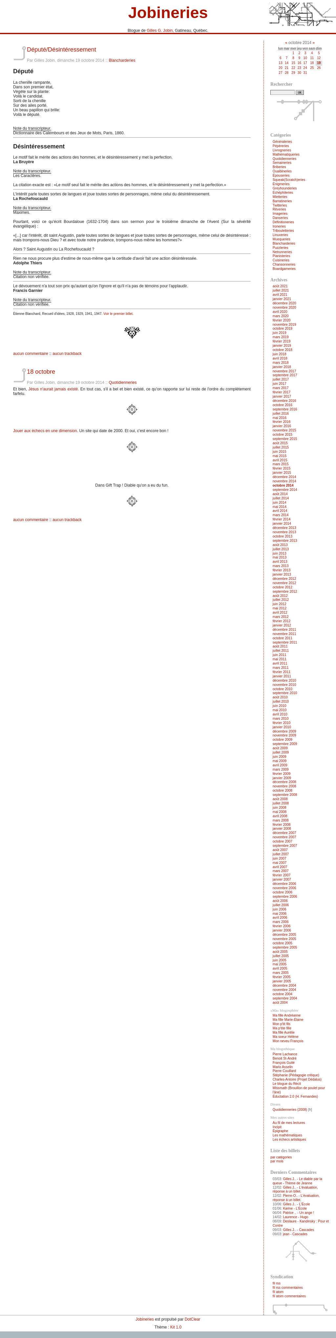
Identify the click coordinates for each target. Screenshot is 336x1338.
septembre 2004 (285, 998)
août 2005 (280, 952)
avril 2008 (280, 816)
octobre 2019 (282, 328)
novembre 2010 (284, 685)
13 (280, 63)
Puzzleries (280, 248)
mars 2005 (281, 973)
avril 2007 (280, 867)
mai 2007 (280, 863)
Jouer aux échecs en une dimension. (45, 430)
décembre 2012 (284, 579)
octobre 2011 (282, 638)
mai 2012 (280, 608)
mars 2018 (281, 362)
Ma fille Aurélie (284, 1032)
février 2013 (282, 570)
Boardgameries (284, 269)
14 (286, 63)
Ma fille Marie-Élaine (288, 1019)
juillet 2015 (281, 447)
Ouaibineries (282, 171)
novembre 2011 (284, 634)
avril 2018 (280, 358)
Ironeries (279, 226)
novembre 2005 (284, 939)
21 (286, 68)
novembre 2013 (284, 532)
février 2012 (282, 621)
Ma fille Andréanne (287, 1015)
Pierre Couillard (284, 1071)
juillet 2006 (281, 905)
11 (312, 58)
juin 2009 (279, 756)
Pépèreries (281, 146)
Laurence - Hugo (295, 1217)
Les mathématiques (287, 1135)
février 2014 (282, 519)
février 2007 (282, 875)
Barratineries (282, 201)
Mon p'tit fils (281, 1024)
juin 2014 (279, 502)
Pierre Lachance (285, 1054)
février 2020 (282, 320)
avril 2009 (280, 765)
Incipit (277, 1127)
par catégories (281, 1157)
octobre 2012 (282, 587)
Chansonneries (284, 264)
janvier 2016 (282, 426)
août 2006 (280, 901)
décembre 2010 (284, 680)
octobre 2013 (282, 536)
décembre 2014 (284, 477)
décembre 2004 (284, 985)
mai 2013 (280, 557)
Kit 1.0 (175, 1327)
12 (319, 58)
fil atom (278, 1292)
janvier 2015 (282, 472)
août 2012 (280, 596)
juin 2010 (279, 706)
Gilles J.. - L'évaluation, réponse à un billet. (295, 1190)
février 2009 (282, 774)
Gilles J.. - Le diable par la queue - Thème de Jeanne (297, 1181)
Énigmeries (281, 184)
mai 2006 (280, 913)
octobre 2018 (282, 350)
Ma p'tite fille (282, 1028)
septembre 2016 (285, 409)
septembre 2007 (285, 845)
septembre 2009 (285, 744)
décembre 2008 (284, 782)
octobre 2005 (282, 943)
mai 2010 (280, 710)
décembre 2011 (284, 629)
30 (299, 73)
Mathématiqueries (286, 154)
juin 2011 (279, 655)
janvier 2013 (282, 574)
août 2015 (280, 443)
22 (293, 68)
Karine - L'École (295, 1208)
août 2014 (280, 494)
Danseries (280, 218)
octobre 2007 (282, 841)
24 (305, 68)
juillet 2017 (281, 379)
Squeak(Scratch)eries (289, 180)
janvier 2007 (282, 879)
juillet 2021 (281, 290)
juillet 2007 (281, 854)
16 (299, 63)
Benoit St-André (285, 1058)
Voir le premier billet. (118, 314)
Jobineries (168, 12)
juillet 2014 (281, 498)
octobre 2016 (282, 405)
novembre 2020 (284, 307)
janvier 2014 (282, 523)
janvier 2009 (282, 778)
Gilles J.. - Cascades (298, 1230)
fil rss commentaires (288, 1287)
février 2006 (282, 926)
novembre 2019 (284, 324)
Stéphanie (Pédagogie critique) (296, 1075)
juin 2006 (279, 909)
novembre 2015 (284, 430)
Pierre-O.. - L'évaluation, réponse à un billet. (296, 1198)
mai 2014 (280, 507)
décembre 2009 (284, 731)
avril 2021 (280, 294)
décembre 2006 (284, 884)
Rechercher (281, 84)
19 (319, 63)
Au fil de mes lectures (289, 1123)
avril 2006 (280, 917)
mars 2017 (281, 388)
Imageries (280, 213)
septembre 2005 (285, 947)
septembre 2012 (285, 591)
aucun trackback (67, 353)
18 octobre (41, 371)
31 (305, 73)
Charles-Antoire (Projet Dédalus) (297, 1079)
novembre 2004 (284, 990)
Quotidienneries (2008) (290, 1109)
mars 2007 (281, 871)
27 (280, 73)
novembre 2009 (284, 735)
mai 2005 (280, 964)
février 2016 (282, 422)
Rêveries (279, 209)
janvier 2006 (282, 930)
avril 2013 (280, 561)
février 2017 (282, 392)
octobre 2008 (282, 790)
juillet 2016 (281, 413)
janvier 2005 (282, 981)
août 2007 (280, 850)
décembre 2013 (284, 528)
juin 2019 (279, 333)
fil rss (277, 1283)
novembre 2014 (284, 481)
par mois (277, 1161)
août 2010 (280, 697)
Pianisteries (281, 256)
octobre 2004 (282, 994)
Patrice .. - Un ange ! (298, 1213)
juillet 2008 (281, 803)
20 (280, 68)
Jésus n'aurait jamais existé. (53, 389)
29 (293, 73)
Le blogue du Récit (287, 1084)
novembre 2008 (284, 786)
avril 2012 (280, 612)
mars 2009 (281, 769)
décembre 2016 (284, 401)
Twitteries (280, 205)
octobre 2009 (282, 739)
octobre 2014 (283, 485)
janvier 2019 (282, 345)
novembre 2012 (284, 583)
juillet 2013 (281, 549)
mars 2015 (281, 464)
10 (305, 58)
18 (312, 63)
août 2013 (280, 545)
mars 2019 (281, 337)
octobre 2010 (282, 689)
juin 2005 (279, 960)
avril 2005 (280, 968)
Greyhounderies (285, 188)
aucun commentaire (30, 353)
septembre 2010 (285, 693)
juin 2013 (279, 553)
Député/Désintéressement (61, 49)
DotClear (192, 1319)
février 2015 (282, 468)
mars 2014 (281, 515)
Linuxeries (280, 235)
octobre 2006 (282, 892)
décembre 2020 (284, 303)
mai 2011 (280, 659)
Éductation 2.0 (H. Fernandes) (295, 1096)
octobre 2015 (282, 434)
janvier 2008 (282, 828)
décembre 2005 (284, 934)
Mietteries (280, 197)
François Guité (284, 1062)
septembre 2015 (285, 439)
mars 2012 (281, 617)
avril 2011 (280, 663)
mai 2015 (280, 456)
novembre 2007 (284, 837)
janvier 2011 (282, 676)
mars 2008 (281, 820)
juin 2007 (279, 858)
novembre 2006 (284, 888)
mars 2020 (281, 316)
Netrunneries (282, 252)
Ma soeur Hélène (286, 1037)
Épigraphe (280, 1131)
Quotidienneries (122, 382)
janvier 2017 (282, 396)
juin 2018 (279, 354)
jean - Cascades (295, 1234)
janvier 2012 (282, 625)
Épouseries (281, 175)
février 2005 (282, 977)
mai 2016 (280, 418)
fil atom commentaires (289, 1296)
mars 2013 (281, 566)
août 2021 (280, 286)
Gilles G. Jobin (160, 30)
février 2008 (282, 824)
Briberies (279, 167)
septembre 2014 (285, 490)
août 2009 (280, 748)
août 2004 (280, 1002)
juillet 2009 (281, 752)
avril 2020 (280, 312)
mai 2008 (280, 812)
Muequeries (281, 239)
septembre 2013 (285, 540)
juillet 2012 (281, 600)
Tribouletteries (283, 230)
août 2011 (280, 646)
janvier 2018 (282, 367)
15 (293, 63)
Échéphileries (283, 192)
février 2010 (282, 723)
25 (312, 68)
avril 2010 (280, 714)
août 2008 (280, 799)
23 (299, 68)
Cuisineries (281, 260)
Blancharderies (122, 60)
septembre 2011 (285, 642)
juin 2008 (279, 807)
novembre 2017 (284, 371)
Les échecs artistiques (289, 1139)
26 (319, 68)
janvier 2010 (282, 727)
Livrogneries (282, 150)
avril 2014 (280, 511)
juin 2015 (279, 451)
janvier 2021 (282, 299)
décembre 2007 (284, 833)
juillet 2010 (281, 701)
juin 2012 (279, 604)
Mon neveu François (288, 1041)
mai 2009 (280, 761)
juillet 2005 (281, 956)
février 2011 (282, 672)
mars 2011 (281, 667)
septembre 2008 (285, 795)
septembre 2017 (285, 375)
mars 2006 (281, 922)
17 (305, 63)
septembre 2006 (285, 896)
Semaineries (282, 163)
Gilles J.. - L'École (296, 1204)
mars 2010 (281, 718)
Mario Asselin (283, 1067)
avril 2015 (280, 460)
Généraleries (282, 141)
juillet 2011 (281, 650)
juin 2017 (279, 383)
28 (286, 73)
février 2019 (282, 341)
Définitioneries (283, 222)
